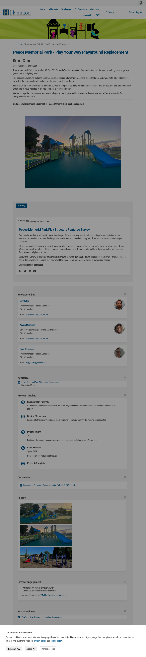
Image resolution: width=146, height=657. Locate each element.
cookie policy (56, 641)
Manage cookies (48, 649)
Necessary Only (14, 649)
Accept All (31, 649)
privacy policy (40, 641)
